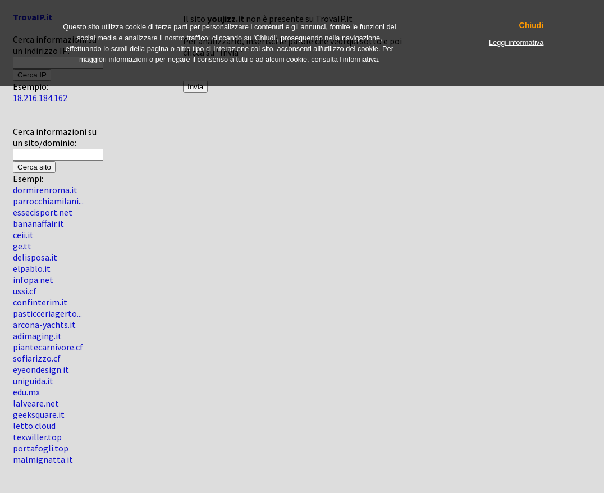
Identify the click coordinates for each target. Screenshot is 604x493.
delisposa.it (35, 257)
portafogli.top (40, 448)
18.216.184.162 (40, 97)
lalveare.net (36, 403)
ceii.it (23, 234)
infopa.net (33, 279)
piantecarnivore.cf (48, 347)
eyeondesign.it (41, 369)
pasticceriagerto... (47, 313)
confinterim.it (40, 302)
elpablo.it (32, 268)
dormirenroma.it (45, 189)
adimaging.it (37, 335)
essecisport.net (42, 212)
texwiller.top (37, 436)
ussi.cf (24, 290)
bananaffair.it (38, 223)
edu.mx (26, 392)
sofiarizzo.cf (37, 358)
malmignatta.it (43, 459)
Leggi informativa (516, 42)
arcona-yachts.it (44, 324)
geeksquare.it (39, 414)
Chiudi (531, 25)
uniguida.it (33, 380)
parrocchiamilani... (48, 201)
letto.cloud (34, 425)
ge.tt (22, 246)
